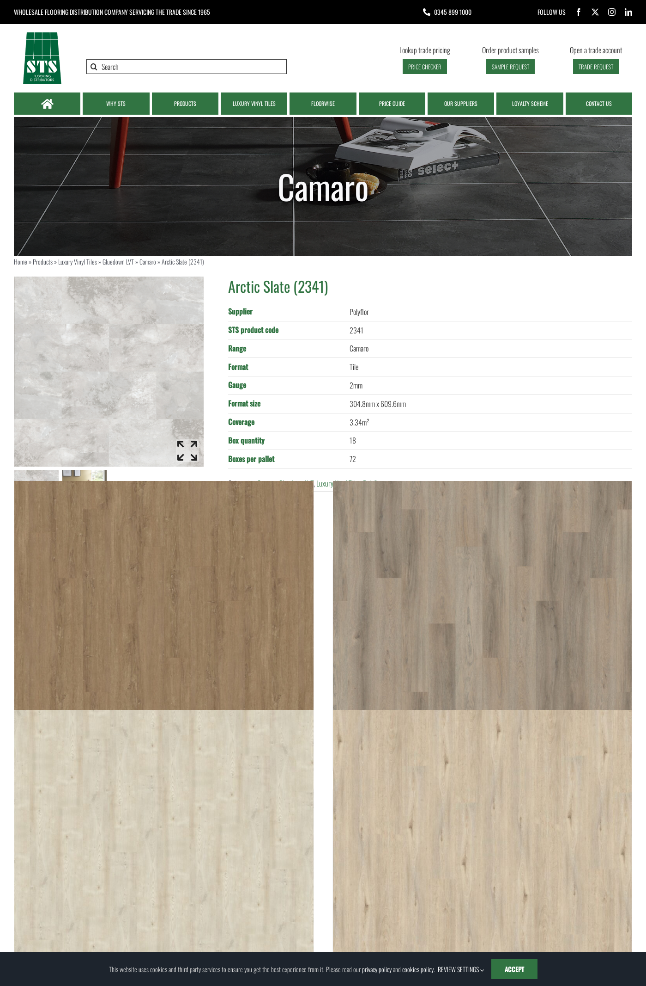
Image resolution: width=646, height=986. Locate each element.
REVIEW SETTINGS (461, 969)
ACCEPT (514, 969)
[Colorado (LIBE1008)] (164, 631)
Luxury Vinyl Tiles (77, 261)
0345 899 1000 (452, 12)
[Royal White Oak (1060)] (164, 860)
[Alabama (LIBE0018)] (482, 631)
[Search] (186, 66)
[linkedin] (628, 12)
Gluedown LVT (118, 261)
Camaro (147, 261)
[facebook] (578, 12)
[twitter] (595, 12)
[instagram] (612, 12)
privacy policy (377, 969)
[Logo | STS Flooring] (42, 34)
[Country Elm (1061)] (482, 860)
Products (43, 261)
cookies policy (418, 969)
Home (20, 261)
